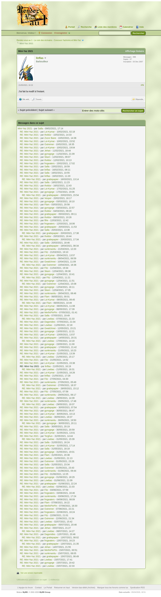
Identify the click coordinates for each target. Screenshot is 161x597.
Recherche (86, 27)
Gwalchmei (49, 261)
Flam (46, 204)
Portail (71, 27)
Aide (141, 27)
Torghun (48, 436)
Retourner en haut (62, 587)
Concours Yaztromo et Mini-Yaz (67, 40)
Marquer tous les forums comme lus (112, 587)
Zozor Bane (50, 138)
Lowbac (50, 318)
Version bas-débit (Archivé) (83, 587)
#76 (142, 85)
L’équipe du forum (25, 587)
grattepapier (52, 179)
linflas (39, 58)
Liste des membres (107, 27)
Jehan (47, 150)
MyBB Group (44, 592)
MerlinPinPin (50, 312)
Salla (40, 128)
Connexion (46, 33)
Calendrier (128, 27)
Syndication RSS (137, 587)
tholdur (47, 134)
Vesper (47, 198)
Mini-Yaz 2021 (25, 128)
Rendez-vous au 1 (24, 40)
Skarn (47, 157)
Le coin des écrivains (43, 40)
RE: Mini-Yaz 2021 (29, 131)
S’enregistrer (60, 33)
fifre (46, 220)
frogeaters (49, 163)
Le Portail (48, 587)
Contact (38, 587)
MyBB (25, 592)
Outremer (49, 144)
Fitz (46, 252)
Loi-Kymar (49, 131)
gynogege (49, 154)
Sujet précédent (28, 110)
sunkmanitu (50, 249)
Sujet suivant (46, 110)
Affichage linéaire (134, 51)
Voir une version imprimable (31, 573)
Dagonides (49, 322)
